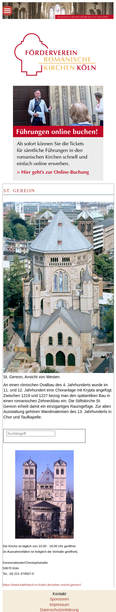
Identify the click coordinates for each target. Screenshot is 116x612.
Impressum (59, 604)
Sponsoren (59, 599)
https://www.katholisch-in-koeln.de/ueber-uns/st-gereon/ (42, 584)
